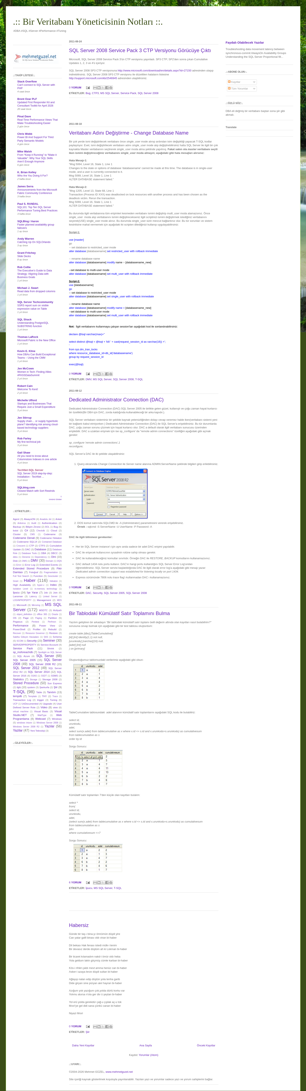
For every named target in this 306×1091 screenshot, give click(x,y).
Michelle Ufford (27, 400)
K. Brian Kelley (27, 172)
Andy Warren (25, 238)
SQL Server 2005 (114, 593)
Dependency (41, 557)
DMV (88, 379)
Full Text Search (21, 576)
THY (44, 696)
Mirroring (36, 605)
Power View (47, 625)
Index (53, 584)
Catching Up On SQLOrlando (34, 242)
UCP (15, 704)
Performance (20, 625)
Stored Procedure (26, 683)
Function (38, 576)
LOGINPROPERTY (22, 600)
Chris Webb (24, 133)
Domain (49, 561)
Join (55, 592)
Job (46, 592)
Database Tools (29, 553)
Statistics (18, 679)
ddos (15, 557)
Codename (50, 534)
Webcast (40, 718)
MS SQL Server (109, 93)
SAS (46, 637)
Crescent (20, 546)
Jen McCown (25, 368)
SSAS (34, 676)
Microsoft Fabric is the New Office (36, 340)
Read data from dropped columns (36, 291)
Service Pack (128, 93)
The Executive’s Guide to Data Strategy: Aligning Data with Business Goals (34, 274)
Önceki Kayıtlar (206, 1045)
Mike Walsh (24, 151)
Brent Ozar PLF (27, 99)
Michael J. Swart (27, 287)
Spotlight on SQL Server (50, 652)
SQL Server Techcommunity (35, 302)
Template (32, 696)
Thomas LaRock (27, 336)
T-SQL (139, 379)
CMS (32, 534)
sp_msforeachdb (23, 652)
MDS (59, 600)
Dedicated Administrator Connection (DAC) (116, 399)
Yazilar (18, 730)
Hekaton (54, 581)
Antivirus (21, 523)
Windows (57, 718)
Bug (88, 93)
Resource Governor (35, 633)
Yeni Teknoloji (37, 730)
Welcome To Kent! (27, 389)
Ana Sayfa (145, 1045)
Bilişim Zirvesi (33, 526)
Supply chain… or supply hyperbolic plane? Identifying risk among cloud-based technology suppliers (38, 424)
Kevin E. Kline (26, 351)
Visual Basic (41, 711)
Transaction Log (22, 700)
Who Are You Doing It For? (32, 175)
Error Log (30, 564)
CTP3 (95, 93)
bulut (15, 530)
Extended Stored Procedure (31, 568)
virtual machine (20, 711)
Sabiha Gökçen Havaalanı (26, 637)
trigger (40, 700)
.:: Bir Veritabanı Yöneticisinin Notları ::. (88, 22)
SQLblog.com (26, 487)
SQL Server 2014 (39, 671)
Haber (30, 580)
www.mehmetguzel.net (119, 1071)
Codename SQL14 (27, 541)
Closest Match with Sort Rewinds (36, 490)
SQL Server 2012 (26, 668)
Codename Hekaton (51, 538)
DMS (24, 561)
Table (39, 692)
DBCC (54, 553)
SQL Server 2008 (148, 93)
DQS (59, 561)
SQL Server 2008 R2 (42, 664)
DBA (43, 553)
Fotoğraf (33, 572)
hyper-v (40, 585)
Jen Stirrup (24, 417)
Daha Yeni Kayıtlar (83, 1045)
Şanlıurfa (44, 687)
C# (26, 530)
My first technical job (29, 441)
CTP (31, 545)
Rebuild (52, 629)
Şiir (88, 1031)
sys (19, 687)
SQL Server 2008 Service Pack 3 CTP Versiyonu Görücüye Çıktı (140, 50)
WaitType (42, 715)
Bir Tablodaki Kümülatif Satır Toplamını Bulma (119, 613)
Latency (33, 596)
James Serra (25, 186)
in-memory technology (46, 589)
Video (43, 707)
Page (26, 618)
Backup (17, 526)
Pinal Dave (24, 116)
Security (97, 593)
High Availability (22, 585)
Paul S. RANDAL (28, 203)
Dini (53, 556)
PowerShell (19, 629)
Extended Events (49, 564)
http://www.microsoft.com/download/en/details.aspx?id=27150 (154, 70)
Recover (17, 633)
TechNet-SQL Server (30, 470)
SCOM (20, 641)
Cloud (54, 530)
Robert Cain (25, 385)
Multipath (57, 610)
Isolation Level (20, 589)
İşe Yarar (32, 592)
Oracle (55, 614)
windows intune (24, 723)
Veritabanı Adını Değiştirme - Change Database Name (129, 133)
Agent (16, 519)
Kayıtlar (234, 81)
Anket (59, 519)
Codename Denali (24, 537)
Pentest (35, 622)
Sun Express (55, 683)
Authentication (49, 523)
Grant (15, 581)
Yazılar (49, 726)
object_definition (24, 614)
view (55, 707)
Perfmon (52, 622)
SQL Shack (24, 319)
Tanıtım (51, 692)
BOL (47, 527)
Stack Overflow (27, 81)
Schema (57, 636)
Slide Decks (24, 256)
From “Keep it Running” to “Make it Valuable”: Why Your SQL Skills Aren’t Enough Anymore (37, 158)
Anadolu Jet (45, 519)
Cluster (17, 534)
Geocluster (53, 576)
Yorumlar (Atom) (148, 1055)
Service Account (49, 644)
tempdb (17, 696)
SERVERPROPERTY (24, 644)
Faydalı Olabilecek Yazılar (245, 42)
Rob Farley (24, 438)
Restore (53, 633)
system (31, 687)
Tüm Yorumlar (238, 88)
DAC (88, 593)
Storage (33, 679)
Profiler (36, 629)
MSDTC (43, 610)
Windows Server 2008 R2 (26, 727)
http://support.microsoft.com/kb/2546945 (93, 78)
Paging (38, 618)
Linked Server (50, 596)
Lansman (18, 596)
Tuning (53, 700)
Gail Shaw (23, 452)
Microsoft (21, 605)
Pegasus (17, 621)
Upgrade (47, 703)
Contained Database (52, 542)
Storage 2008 (49, 679)
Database (40, 549)
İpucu (89, 888)
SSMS (54, 675)
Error (18, 565)
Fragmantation (51, 572)
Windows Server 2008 (47, 723)
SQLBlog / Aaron (28, 221)
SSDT (44, 676)
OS (15, 618)
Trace (55, 696)
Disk (15, 560)
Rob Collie (24, 267)
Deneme (26, 557)
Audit (33, 523)
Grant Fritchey (26, 252)
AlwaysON (29, 519)
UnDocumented (30, 703)
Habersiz (79, 925)
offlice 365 (42, 614)
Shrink (50, 648)
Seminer (49, 640)
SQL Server (45, 656)
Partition (52, 618)
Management (44, 600)
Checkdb (40, 531)
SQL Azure (23, 656)
